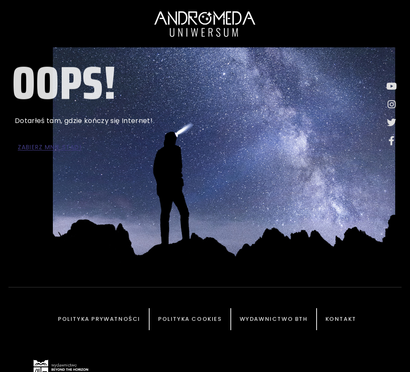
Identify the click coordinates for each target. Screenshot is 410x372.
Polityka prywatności (99, 319)
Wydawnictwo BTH (274, 319)
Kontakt (340, 319)
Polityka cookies (190, 319)
